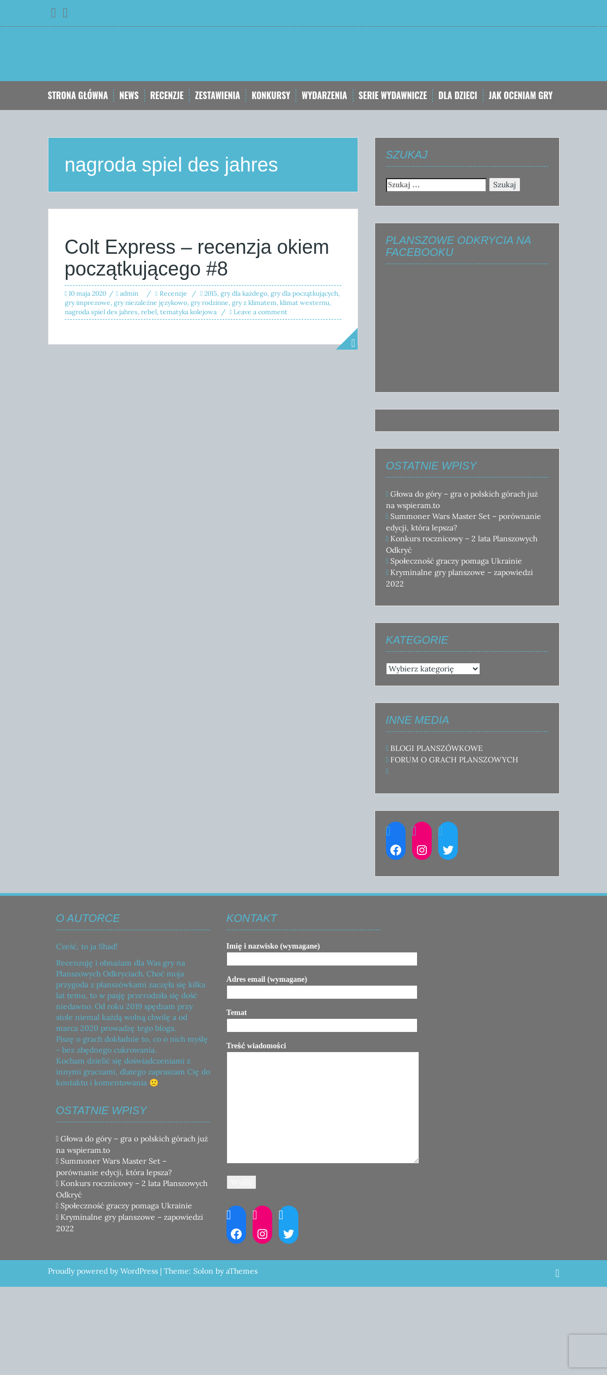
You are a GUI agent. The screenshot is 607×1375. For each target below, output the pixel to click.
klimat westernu (304, 302)
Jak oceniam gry (521, 95)
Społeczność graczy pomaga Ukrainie (456, 561)
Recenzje (167, 95)
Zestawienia (217, 95)
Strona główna (78, 95)
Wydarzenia (324, 95)
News (128, 95)
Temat (322, 1019)
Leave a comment (260, 312)
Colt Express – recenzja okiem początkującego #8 (197, 258)
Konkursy (271, 95)
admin (129, 293)
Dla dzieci (457, 95)
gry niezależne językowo (150, 302)
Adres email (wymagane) (322, 985)
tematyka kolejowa (188, 312)
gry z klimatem (254, 302)
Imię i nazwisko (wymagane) (322, 952)
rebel (149, 312)
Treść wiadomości (322, 1103)
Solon (203, 1271)
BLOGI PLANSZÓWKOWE (436, 748)
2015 (210, 293)
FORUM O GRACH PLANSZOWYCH (454, 760)
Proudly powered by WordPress (103, 1271)
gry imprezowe (88, 302)
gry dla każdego (243, 293)
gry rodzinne (210, 302)
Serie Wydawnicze (393, 95)
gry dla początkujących (304, 293)
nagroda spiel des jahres (101, 312)
